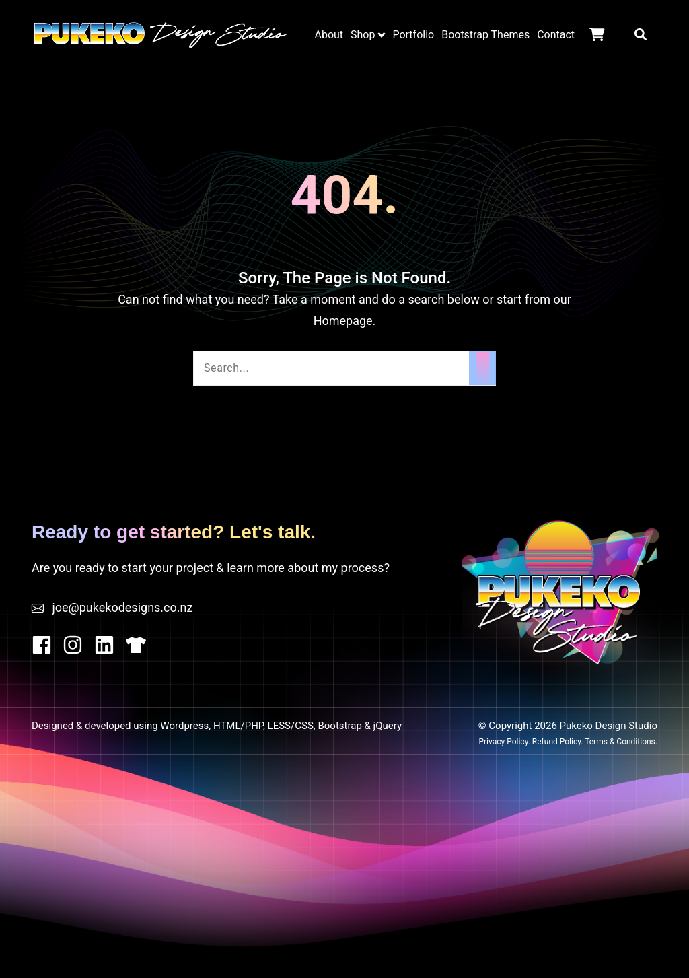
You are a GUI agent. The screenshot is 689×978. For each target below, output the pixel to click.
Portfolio (413, 34)
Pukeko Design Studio (160, 34)
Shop (363, 34)
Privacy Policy (503, 741)
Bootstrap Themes (485, 34)
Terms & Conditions (620, 741)
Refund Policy (556, 741)
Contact (556, 34)
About (328, 34)
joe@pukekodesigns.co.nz (122, 607)
